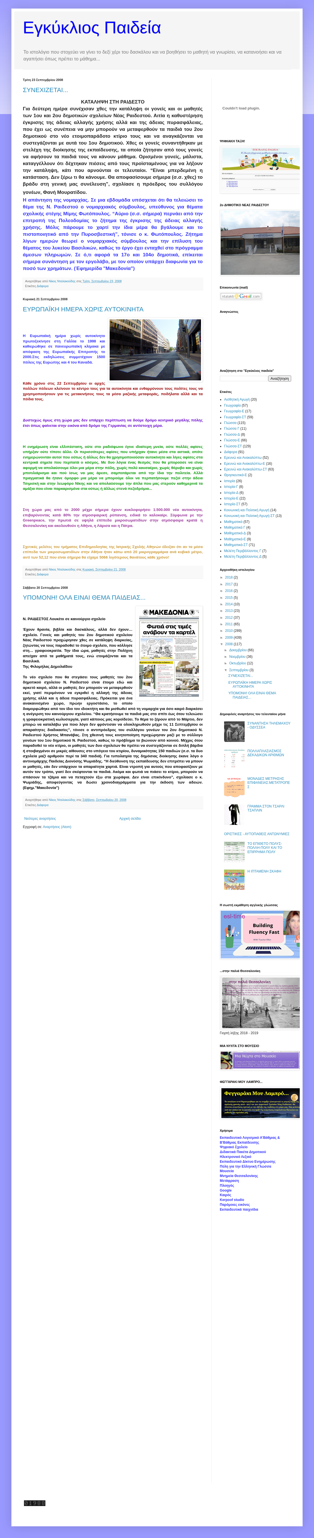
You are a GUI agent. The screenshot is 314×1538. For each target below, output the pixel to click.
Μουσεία (227, 1171)
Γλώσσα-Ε (232, 440)
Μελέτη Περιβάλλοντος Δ (242, 557)
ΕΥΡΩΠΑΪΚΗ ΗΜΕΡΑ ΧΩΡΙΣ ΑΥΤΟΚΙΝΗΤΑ (83, 309)
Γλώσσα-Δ (232, 435)
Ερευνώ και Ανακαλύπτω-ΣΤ (245, 469)
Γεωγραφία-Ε (234, 411)
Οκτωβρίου (238, 663)
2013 (229, 611)
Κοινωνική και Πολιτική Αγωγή (246, 510)
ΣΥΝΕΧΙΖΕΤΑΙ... (45, 90)
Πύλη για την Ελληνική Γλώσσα (245, 1166)
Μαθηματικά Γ (234, 527)
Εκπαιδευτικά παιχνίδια (239, 1210)
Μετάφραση (229, 1181)
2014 (229, 604)
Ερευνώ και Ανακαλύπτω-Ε (244, 464)
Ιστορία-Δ (231, 493)
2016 (229, 591)
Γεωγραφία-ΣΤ (235, 417)
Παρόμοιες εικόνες (235, 1205)
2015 (229, 598)
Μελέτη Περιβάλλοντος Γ (242, 551)
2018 (229, 577)
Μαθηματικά (233, 522)
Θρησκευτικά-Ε (235, 475)
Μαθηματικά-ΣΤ (236, 545)
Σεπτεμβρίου (239, 670)
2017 (229, 584)
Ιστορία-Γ (231, 487)
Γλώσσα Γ (231, 429)
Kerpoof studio (232, 1200)
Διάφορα (43, 286)
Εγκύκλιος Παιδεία (92, 27)
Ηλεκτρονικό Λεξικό (235, 1157)
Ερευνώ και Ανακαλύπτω (243, 458)
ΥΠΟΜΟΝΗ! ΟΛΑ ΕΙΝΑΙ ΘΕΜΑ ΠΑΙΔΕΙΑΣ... (84, 597)
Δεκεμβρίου (238, 650)
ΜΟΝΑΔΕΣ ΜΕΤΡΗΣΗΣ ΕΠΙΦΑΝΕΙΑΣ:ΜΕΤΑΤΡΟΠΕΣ (268, 783)
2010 (229, 631)
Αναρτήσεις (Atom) (57, 827)
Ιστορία (229, 481)
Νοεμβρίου (238, 657)
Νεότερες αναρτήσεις (40, 819)
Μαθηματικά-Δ (235, 533)
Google (226, 1190)
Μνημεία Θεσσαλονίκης (239, 1176)
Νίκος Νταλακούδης (63, 281)
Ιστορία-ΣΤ (232, 504)
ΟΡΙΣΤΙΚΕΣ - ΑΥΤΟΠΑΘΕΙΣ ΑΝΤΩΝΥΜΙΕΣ (256, 834)
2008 (229, 644)
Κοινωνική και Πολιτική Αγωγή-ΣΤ (249, 516)
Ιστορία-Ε (231, 498)
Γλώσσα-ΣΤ (233, 446)
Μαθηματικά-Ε (235, 539)
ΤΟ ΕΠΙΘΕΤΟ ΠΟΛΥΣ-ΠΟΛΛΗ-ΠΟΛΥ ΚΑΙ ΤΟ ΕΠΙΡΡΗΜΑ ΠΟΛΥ (264, 848)
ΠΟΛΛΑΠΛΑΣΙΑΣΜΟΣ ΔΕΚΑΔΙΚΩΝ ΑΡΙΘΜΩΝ (265, 753)
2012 (229, 618)
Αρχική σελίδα (130, 819)
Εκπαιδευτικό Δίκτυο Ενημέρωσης (247, 1162)
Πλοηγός (227, 1186)
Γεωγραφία (232, 405)
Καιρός (225, 1195)
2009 (229, 638)
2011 (229, 624)
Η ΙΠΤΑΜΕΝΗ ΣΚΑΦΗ (264, 871)
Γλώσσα (230, 423)
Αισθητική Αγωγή (237, 399)
